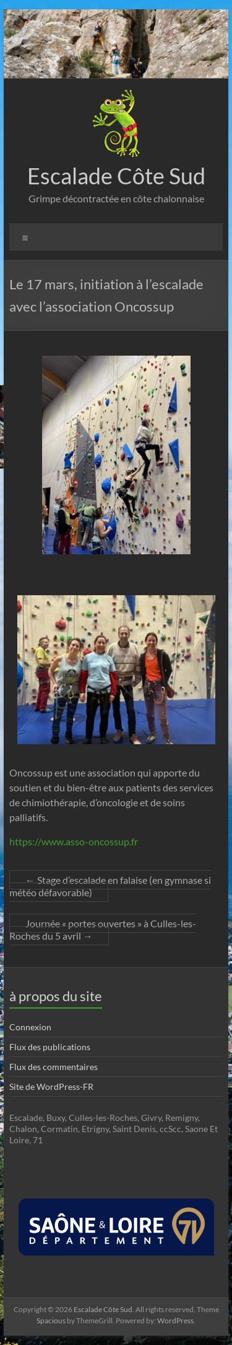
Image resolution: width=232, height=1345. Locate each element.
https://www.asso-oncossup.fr (73, 841)
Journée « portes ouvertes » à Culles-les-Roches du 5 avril (102, 929)
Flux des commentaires (53, 1066)
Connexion (30, 1027)
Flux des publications (49, 1046)
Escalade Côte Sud (116, 175)
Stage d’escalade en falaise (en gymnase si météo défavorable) (110, 886)
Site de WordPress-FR (51, 1086)
